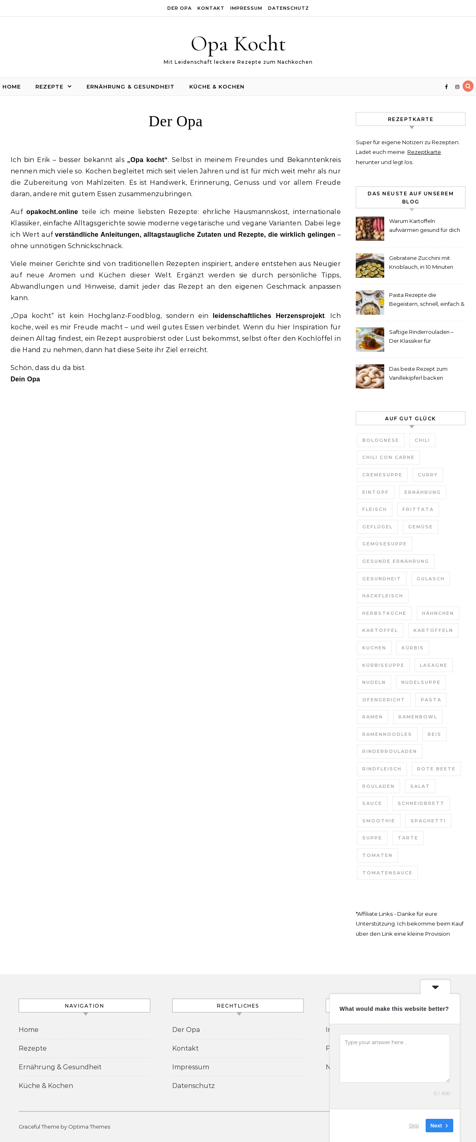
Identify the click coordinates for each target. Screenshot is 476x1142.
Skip (414, 1126)
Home (11, 86)
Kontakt (211, 8)
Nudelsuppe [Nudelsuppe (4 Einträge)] (421, 682)
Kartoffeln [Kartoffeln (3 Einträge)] (433, 630)
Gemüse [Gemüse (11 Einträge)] (420, 527)
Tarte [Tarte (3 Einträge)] (408, 838)
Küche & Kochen (216, 86)
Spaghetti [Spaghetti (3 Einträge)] (428, 821)
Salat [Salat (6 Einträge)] (420, 786)
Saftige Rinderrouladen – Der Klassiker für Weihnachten (421, 337)
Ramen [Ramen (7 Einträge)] (372, 717)
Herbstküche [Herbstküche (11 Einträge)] (384, 613)
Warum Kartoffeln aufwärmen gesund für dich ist (424, 226)
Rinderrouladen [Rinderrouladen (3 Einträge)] (389, 751)
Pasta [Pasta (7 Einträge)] (431, 700)
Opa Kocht (238, 43)
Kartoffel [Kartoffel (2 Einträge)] (380, 630)
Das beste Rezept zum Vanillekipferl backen (418, 373)
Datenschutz (288, 8)
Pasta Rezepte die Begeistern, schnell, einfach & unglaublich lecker (426, 300)
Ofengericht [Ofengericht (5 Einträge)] (383, 700)
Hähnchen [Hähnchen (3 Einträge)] (438, 613)
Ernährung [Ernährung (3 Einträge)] (423, 492)
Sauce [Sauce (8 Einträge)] (372, 803)
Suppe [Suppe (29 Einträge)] (372, 838)
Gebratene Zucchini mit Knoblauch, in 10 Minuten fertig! (421, 263)
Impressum (246, 8)
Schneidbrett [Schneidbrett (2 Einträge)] (421, 803)
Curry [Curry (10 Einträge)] (428, 475)
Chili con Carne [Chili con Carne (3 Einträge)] (388, 457)
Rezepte (49, 86)
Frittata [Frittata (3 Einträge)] (418, 509)
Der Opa (179, 8)
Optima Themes (89, 1126)
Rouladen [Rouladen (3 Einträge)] (378, 786)
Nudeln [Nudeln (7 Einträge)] (374, 682)
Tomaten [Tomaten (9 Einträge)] (377, 855)
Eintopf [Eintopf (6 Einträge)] (375, 492)
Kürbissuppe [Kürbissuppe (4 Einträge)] (383, 665)
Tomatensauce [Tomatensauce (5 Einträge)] (387, 873)
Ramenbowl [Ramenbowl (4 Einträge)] (417, 717)
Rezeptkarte (424, 152)
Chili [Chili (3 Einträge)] (422, 440)
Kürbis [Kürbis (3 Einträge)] (413, 648)
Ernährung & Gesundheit (131, 86)
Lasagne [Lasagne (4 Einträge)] (434, 665)
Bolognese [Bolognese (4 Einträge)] (380, 440)
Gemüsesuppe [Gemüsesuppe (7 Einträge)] (384, 544)
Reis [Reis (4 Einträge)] (434, 734)
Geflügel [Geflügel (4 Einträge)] (377, 527)
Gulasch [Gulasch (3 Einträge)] (431, 579)
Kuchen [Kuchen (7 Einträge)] (374, 648)
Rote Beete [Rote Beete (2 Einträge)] (436, 769)
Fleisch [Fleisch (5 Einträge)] (374, 509)
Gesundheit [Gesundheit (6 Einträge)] (381, 579)
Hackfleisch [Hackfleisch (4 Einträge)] (382, 596)
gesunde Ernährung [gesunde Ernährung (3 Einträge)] (395, 561)
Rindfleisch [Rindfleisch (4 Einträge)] (382, 769)
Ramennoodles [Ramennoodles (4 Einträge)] (387, 734)
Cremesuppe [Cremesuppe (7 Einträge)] (382, 475)
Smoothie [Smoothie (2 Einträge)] (378, 821)
